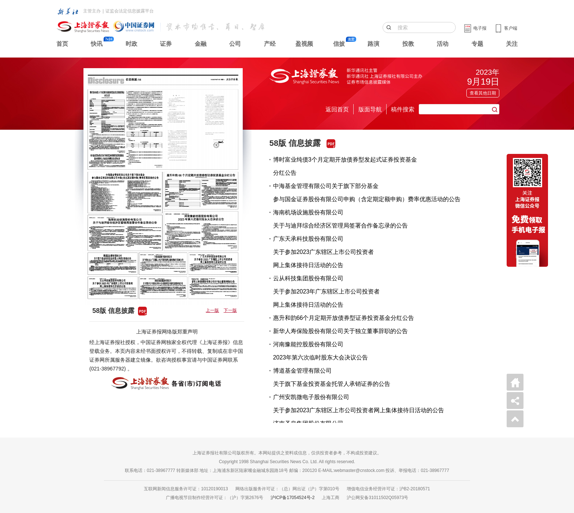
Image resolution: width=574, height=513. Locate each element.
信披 (339, 44)
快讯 (96, 44)
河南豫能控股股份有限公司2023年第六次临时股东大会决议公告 (320, 351)
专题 (477, 44)
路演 (373, 44)
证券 (166, 44)
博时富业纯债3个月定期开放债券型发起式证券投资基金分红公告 (345, 166)
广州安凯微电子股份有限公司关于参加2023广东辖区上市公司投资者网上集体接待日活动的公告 (358, 403)
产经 (270, 44)
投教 (408, 44)
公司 (235, 44)
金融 (200, 44)
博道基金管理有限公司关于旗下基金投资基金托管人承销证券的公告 (331, 377)
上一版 (212, 310)
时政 (131, 44)
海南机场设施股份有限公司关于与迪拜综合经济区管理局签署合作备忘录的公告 (340, 219)
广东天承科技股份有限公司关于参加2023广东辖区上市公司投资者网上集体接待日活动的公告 (323, 252)
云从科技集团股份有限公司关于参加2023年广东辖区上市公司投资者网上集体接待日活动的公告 (326, 291)
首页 (62, 44)
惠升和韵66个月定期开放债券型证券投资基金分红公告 (343, 318)
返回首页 (337, 109)
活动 (442, 44)
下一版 (230, 310)
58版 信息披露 (295, 143)
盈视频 (304, 44)
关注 (512, 44)
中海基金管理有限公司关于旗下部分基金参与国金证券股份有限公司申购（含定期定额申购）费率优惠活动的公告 (367, 192)
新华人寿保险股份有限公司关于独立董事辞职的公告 (340, 331)
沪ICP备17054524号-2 (292, 497)
